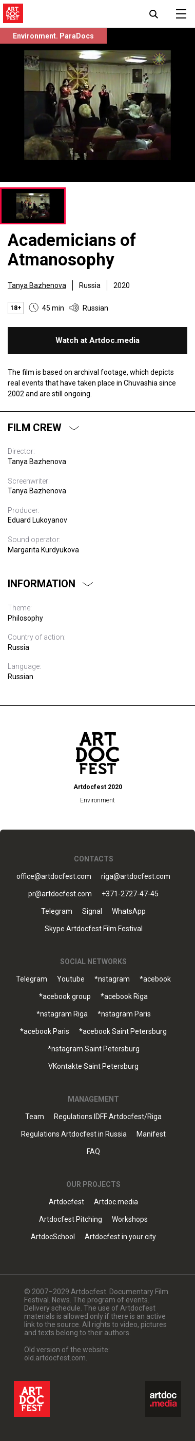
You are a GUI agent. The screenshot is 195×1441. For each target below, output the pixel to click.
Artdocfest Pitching (70, 1219)
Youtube (71, 979)
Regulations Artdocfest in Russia (74, 1134)
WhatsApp (129, 911)
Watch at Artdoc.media (97, 340)
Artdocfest (66, 1202)
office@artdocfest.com (53, 876)
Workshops (130, 1219)
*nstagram (112, 979)
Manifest (151, 1134)
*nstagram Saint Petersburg (94, 1049)
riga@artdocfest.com (135, 876)
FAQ (93, 1152)
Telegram (56, 911)
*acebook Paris (44, 1031)
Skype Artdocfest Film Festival (94, 929)
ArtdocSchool (53, 1237)
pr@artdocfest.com (60, 894)
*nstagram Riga (62, 1014)
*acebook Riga (124, 997)
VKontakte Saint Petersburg (93, 1066)
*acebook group (65, 997)
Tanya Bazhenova (37, 285)
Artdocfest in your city (120, 1237)
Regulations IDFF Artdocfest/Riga (108, 1117)
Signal (92, 911)
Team (34, 1117)
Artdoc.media (116, 1202)
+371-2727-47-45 (130, 894)
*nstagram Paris (124, 1014)
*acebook (155, 979)
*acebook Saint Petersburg (123, 1031)
